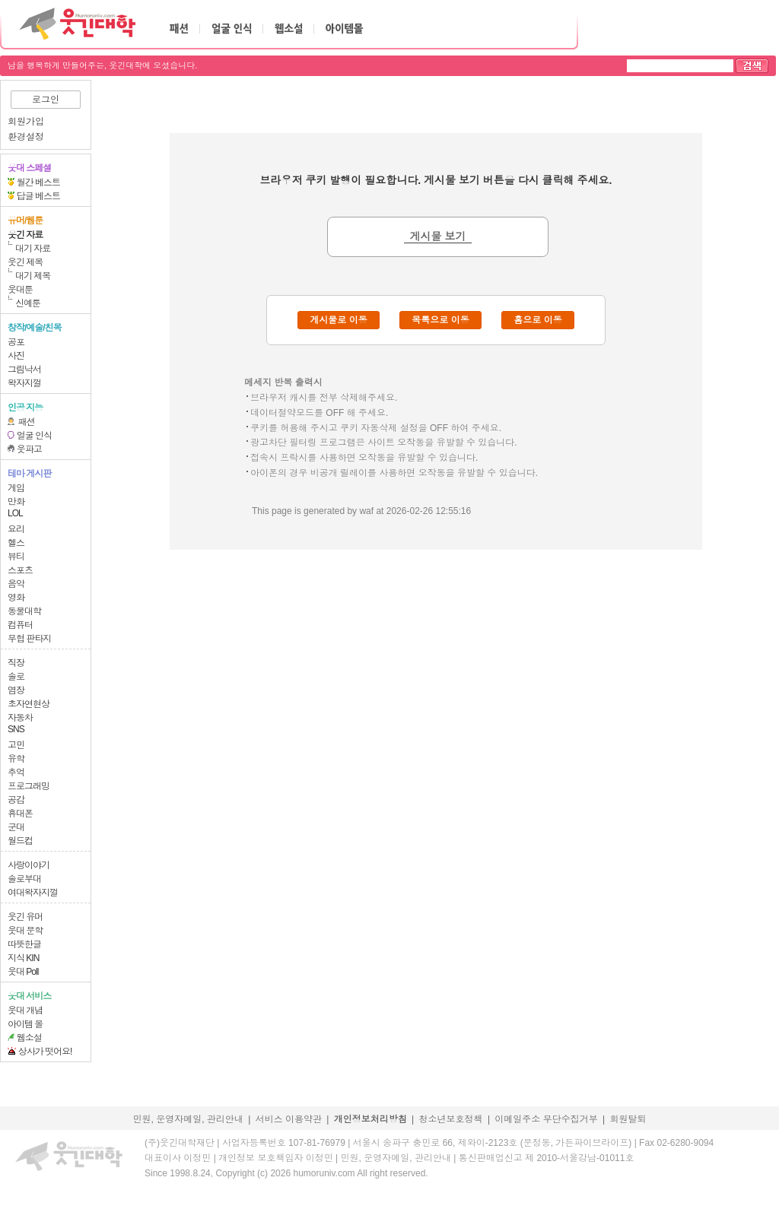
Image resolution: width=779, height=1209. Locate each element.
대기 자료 (32, 248)
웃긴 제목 (25, 262)
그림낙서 (24, 369)
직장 (16, 663)
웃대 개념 (25, 1010)
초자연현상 (28, 704)
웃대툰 (20, 289)
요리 (16, 529)
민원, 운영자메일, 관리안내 (187, 1119)
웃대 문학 (25, 930)
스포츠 (20, 570)
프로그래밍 (28, 786)
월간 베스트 (38, 182)
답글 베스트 (38, 196)
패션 (26, 422)
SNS (16, 729)
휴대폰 (20, 813)
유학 (16, 759)
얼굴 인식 (34, 435)
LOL (15, 513)
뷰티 (16, 556)
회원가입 (26, 121)
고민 (16, 745)
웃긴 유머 (25, 917)
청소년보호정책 (451, 1119)
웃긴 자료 (25, 235)
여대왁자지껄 (33, 892)
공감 (16, 800)
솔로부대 (24, 879)
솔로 (16, 676)
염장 (16, 690)
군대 (16, 827)
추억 (16, 772)
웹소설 (29, 1038)
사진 (16, 356)
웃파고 (29, 449)
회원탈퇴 (628, 1119)
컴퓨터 (20, 625)
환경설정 (26, 137)
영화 (16, 597)
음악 (16, 584)
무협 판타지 (29, 638)
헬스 (16, 543)
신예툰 (27, 303)
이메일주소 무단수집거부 (545, 1119)
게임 (16, 488)
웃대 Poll (23, 971)
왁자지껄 (24, 383)
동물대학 (24, 611)
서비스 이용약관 (289, 1119)
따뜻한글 (24, 944)
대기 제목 (32, 276)
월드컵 (20, 841)
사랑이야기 (28, 865)
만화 (16, 502)
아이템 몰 (25, 1024)
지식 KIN (23, 958)
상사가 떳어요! (45, 1051)
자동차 (20, 717)
